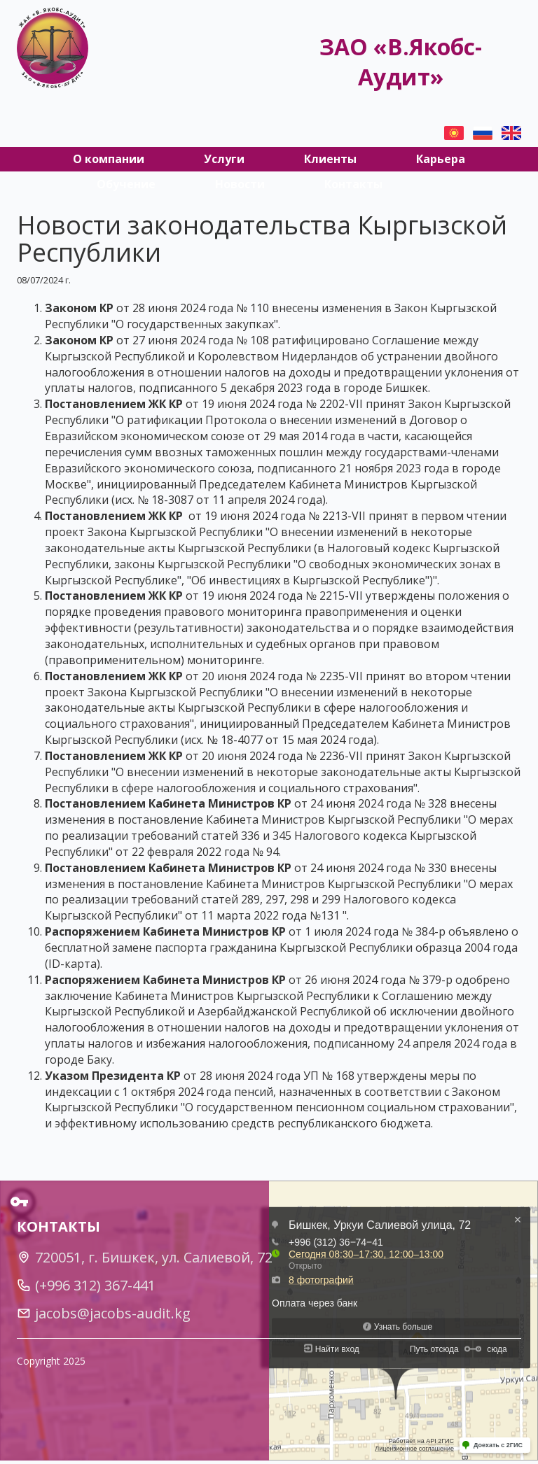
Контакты (353, 184)
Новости (240, 184)
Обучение (126, 184)
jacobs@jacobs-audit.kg (113, 1313)
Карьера (440, 159)
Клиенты (330, 159)
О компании (108, 159)
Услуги (224, 159)
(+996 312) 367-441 (95, 1285)
